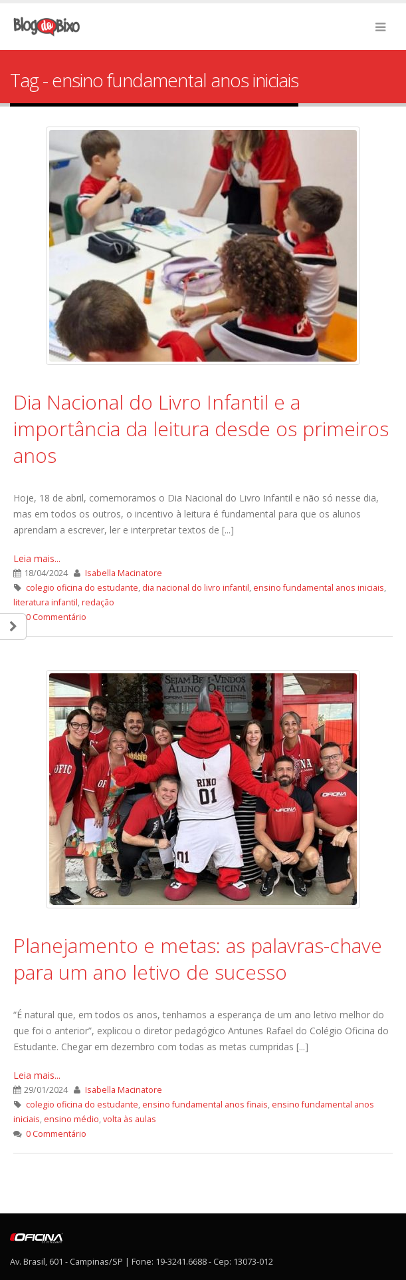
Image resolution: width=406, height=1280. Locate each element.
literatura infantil (45, 602)
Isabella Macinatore (123, 573)
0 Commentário (56, 617)
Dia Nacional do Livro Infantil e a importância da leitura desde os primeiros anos (201, 428)
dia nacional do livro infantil (195, 587)
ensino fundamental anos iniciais (318, 587)
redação (98, 602)
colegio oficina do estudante (82, 587)
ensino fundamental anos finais (205, 1104)
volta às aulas (129, 1119)
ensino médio (71, 1119)
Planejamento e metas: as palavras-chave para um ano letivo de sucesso (197, 959)
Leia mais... (36, 558)
